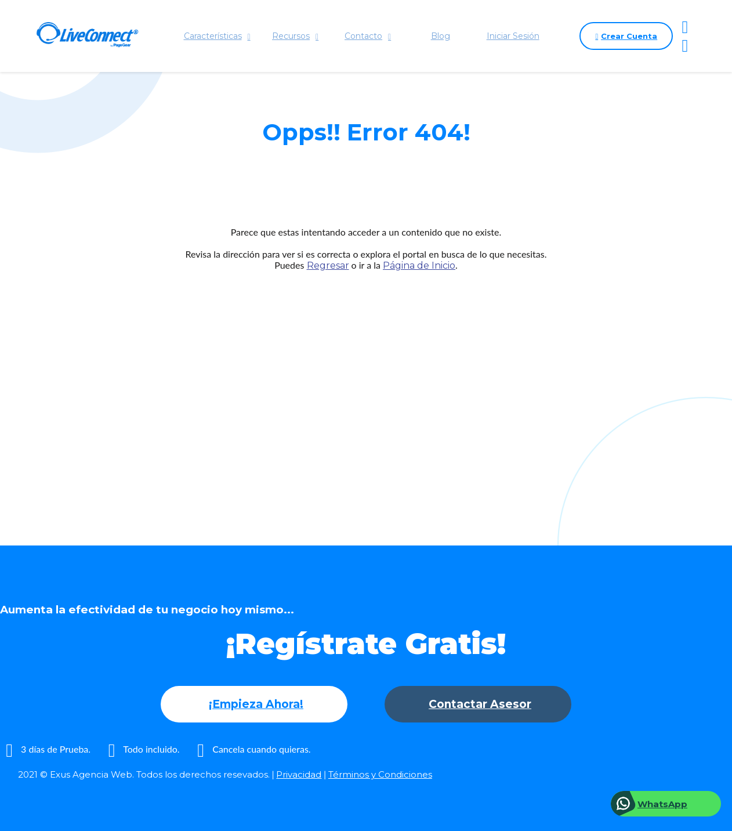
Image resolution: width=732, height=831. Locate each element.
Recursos (295, 36)
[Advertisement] (366, 386)
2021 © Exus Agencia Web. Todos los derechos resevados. (144, 774)
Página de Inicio (419, 265)
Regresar (328, 265)
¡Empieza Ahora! (256, 704)
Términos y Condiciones (380, 774)
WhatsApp (662, 804)
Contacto (368, 36)
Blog (440, 36)
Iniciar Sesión (513, 36)
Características (217, 36)
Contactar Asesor (480, 704)
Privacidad (298, 774)
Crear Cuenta (626, 36)
